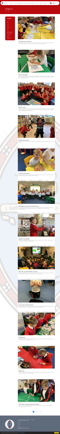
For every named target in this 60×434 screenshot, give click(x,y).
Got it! (56, 432)
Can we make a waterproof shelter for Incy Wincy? (28, 404)
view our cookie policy (21, 432)
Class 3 (8, 24)
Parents (41, 3)
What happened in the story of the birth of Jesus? (28, 206)
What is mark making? (23, 74)
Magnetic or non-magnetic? (24, 238)
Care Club (8, 27)
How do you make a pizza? (23, 173)
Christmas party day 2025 (23, 140)
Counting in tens (21, 337)
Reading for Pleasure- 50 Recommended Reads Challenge (10, 32)
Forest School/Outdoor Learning (9, 37)
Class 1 (8, 21)
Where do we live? (22, 107)
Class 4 (8, 25)
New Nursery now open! (23, 3)
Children (37, 3)
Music (8, 30)
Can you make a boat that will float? (25, 304)
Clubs (8, 28)
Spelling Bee (8, 35)
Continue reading (22, 47)
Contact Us (45, 3)
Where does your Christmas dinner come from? (28, 271)
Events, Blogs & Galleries (31, 3)
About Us (11, 3)
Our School (15, 3)
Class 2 (8, 22)
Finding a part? (21, 370)
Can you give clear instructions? (24, 41)
